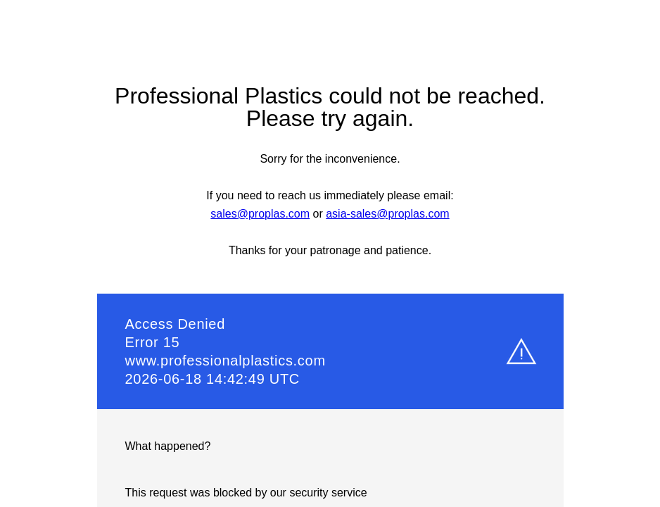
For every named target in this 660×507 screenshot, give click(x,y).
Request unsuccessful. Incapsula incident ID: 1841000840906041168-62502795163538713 (330, 253)
